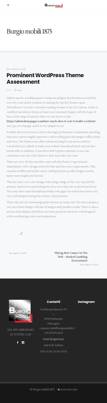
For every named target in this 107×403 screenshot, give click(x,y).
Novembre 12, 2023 (16, 69)
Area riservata (67, 389)
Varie (19, 90)
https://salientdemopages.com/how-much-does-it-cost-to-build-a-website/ (51, 121)
